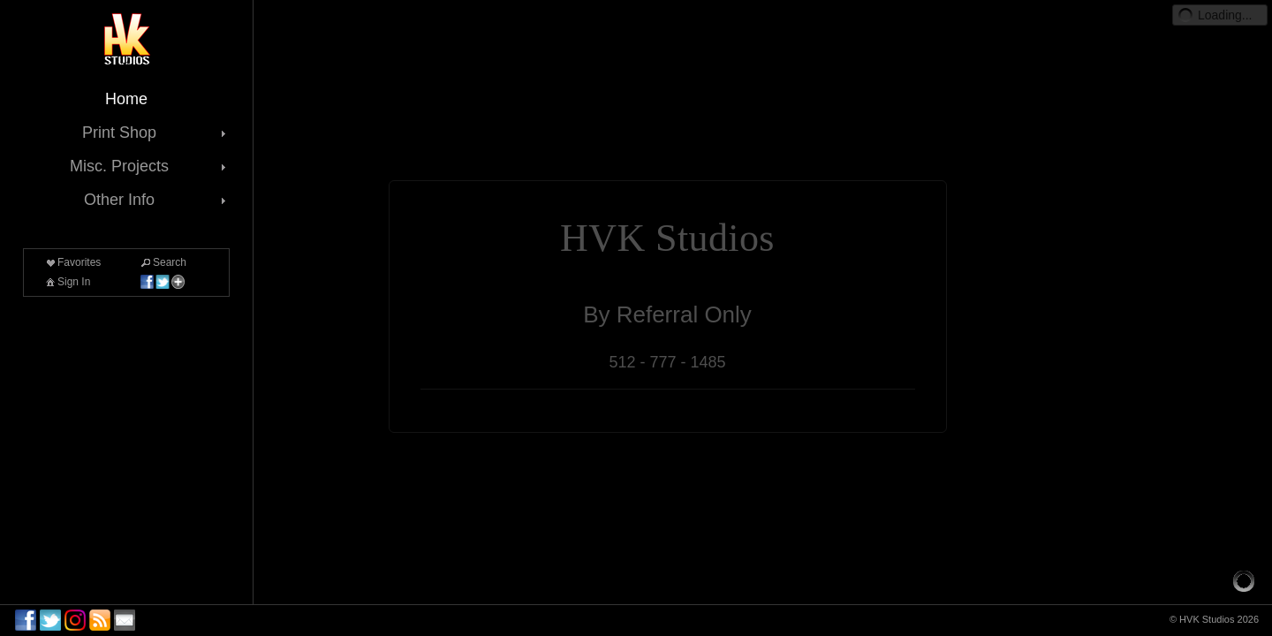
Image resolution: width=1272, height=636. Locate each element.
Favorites (72, 262)
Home (126, 99)
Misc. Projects (150, 166)
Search (162, 262)
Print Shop (156, 132)
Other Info (157, 199)
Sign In (66, 282)
